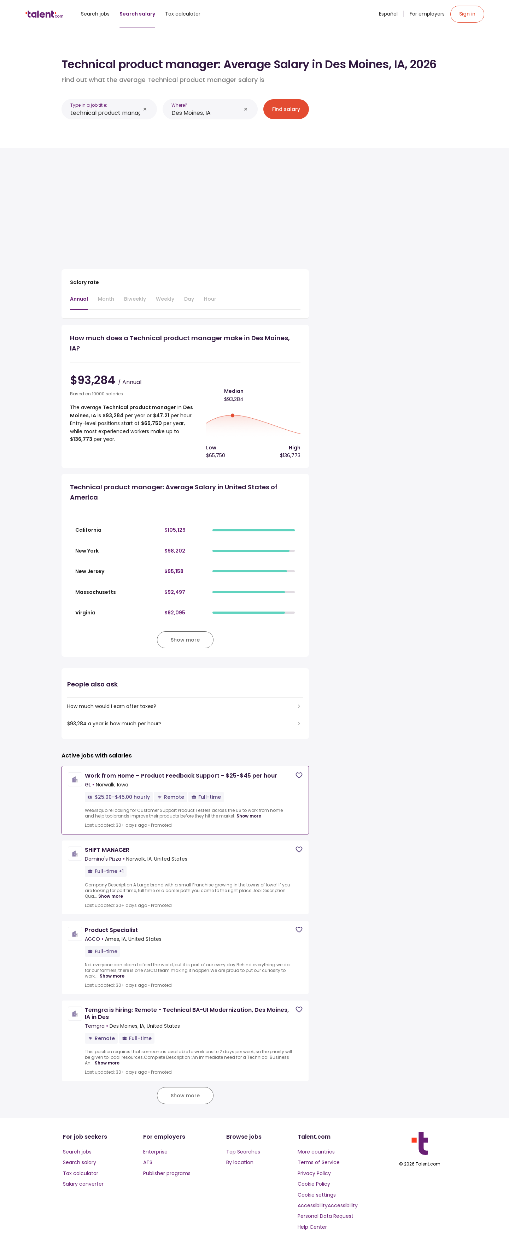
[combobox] (105, 113)
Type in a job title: (88, 105)
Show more (248, 816)
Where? (179, 105)
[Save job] (299, 775)
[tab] (79, 302)
